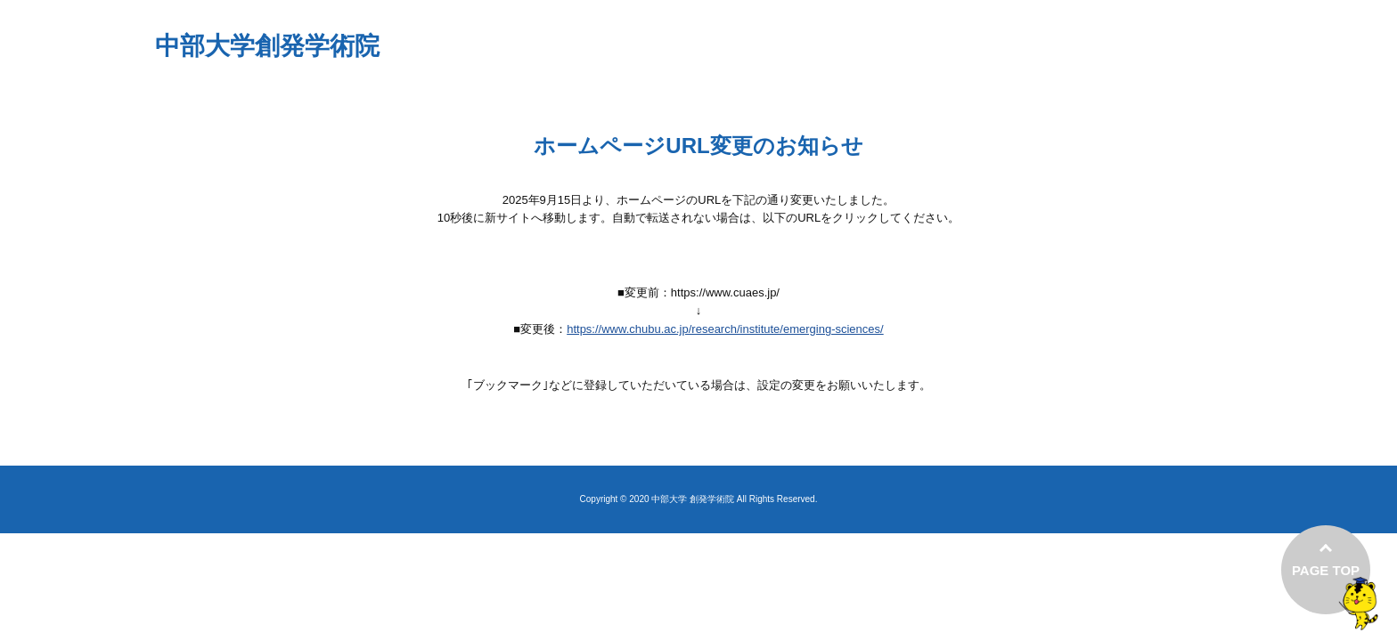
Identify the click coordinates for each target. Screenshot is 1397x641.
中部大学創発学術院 (267, 46)
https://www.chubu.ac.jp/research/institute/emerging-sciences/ (725, 329)
